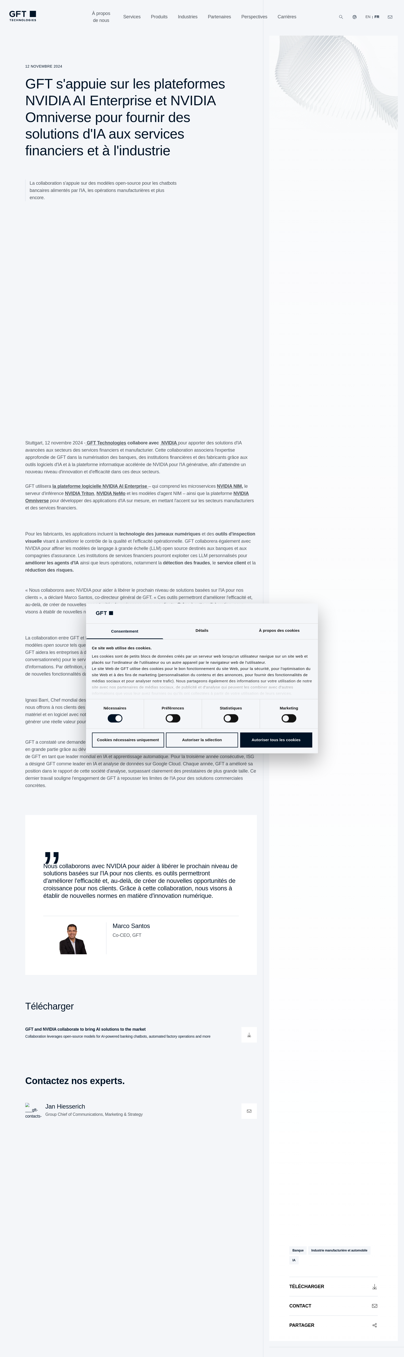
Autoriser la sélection (202, 740)
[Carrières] (287, 16)
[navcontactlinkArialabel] (390, 17)
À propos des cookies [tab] (279, 630)
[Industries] (188, 16)
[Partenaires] (219, 16)
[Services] (132, 16)
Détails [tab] (202, 630)
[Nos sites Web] (354, 17)
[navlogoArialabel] (22, 16)
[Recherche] (341, 17)
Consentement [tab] (124, 631)
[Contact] (333, 1305)
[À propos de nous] (101, 17)
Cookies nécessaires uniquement (128, 740)
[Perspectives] (254, 16)
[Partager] (333, 1325)
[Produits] (159, 16)
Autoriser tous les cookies (275, 740)
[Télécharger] (333, 1286)
